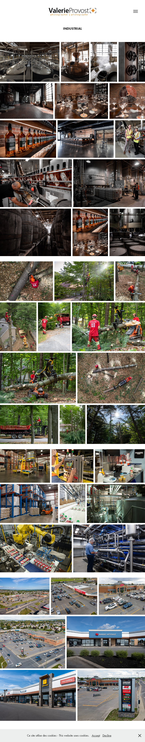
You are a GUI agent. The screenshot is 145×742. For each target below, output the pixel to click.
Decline (107, 735)
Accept (96, 735)
